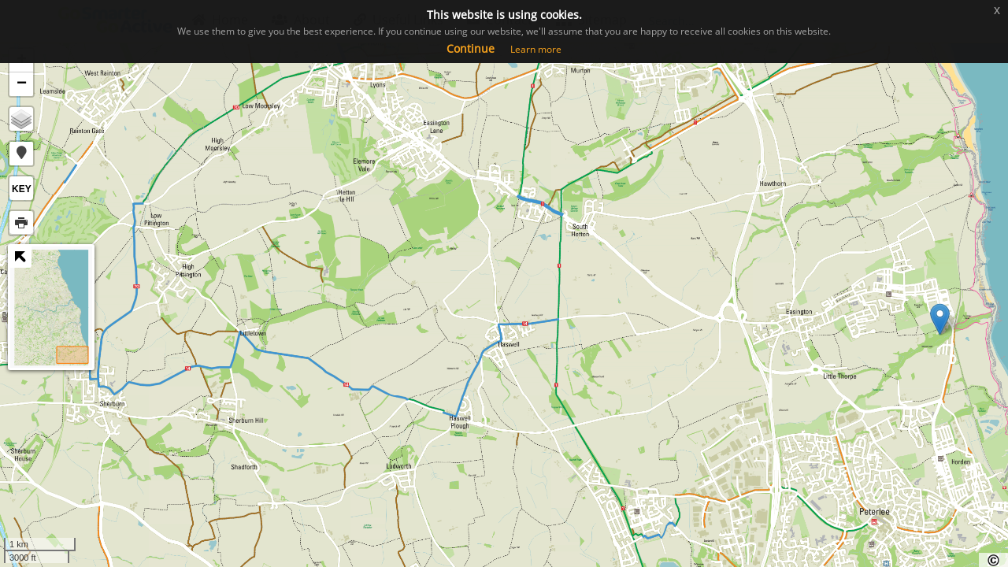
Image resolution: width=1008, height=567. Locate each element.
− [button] (22, 84)
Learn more (535, 49)
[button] (21, 153)
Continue (471, 48)
